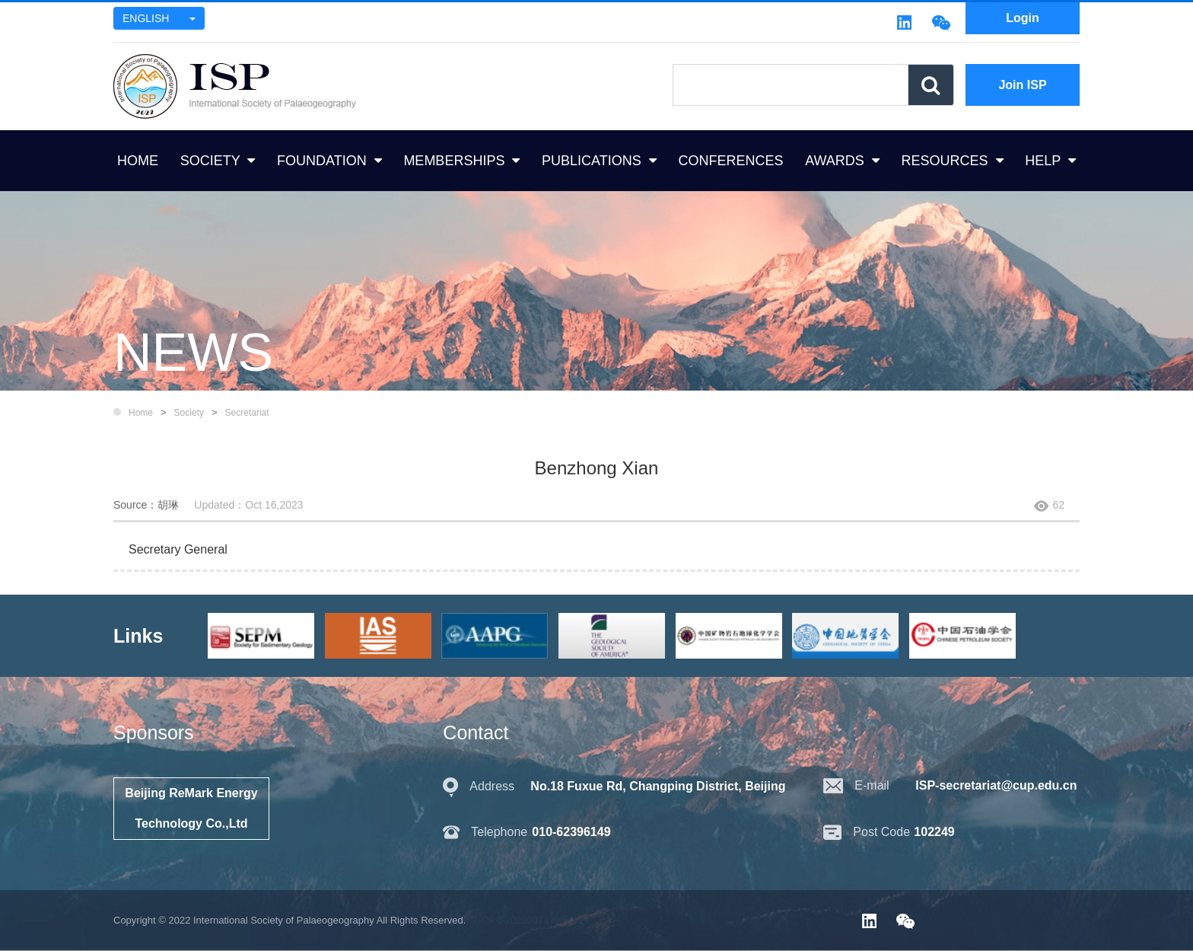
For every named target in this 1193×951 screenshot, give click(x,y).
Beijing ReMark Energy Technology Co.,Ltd (191, 808)
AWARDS (834, 160)
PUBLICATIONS (591, 160)
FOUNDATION (322, 160)
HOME (137, 160)
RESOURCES (944, 160)
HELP (1043, 160)
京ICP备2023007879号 (519, 920)
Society (189, 412)
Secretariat (247, 412)
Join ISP (1022, 84)
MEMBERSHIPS (453, 160)
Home (141, 412)
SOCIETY (210, 160)
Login (1022, 17)
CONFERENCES (730, 160)
